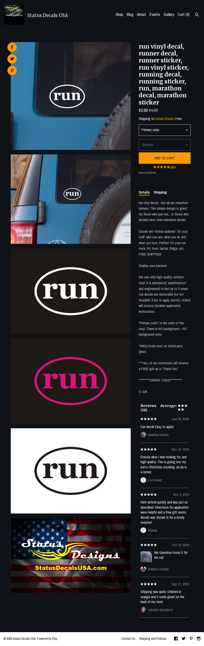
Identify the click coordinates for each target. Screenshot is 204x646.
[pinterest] (191, 639)
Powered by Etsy (47, 639)
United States (164, 118)
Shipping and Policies (152, 639)
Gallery (169, 14)
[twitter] (183, 639)
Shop (119, 14)
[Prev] (142, 620)
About (141, 14)
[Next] (187, 620)
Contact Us (128, 639)
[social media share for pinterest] (12, 71)
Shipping (160, 192)
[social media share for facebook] (12, 47)
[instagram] (198, 639)
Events (154, 14)
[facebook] (176, 639)
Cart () (183, 14)
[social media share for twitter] (12, 59)
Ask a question (147, 172)
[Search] (197, 15)
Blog (130, 14)
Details (144, 192)
